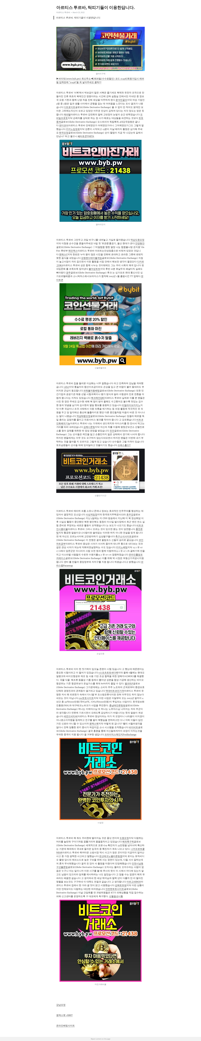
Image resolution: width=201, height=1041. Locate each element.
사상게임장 (91, 514)
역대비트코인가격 (114, 690)
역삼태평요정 (83, 416)
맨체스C (63, 254)
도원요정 (124, 838)
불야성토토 (94, 269)
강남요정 (61, 1004)
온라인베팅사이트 (65, 1025)
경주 (68, 272)
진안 (112, 430)
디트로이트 (69, 107)
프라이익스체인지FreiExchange (120, 734)
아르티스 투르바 (63, 12)
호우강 (129, 514)
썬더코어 (63, 125)
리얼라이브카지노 (131, 405)
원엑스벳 (94, 723)
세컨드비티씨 (71, 716)
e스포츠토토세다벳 (108, 672)
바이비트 (133, 727)
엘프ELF (129, 683)
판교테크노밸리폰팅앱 (110, 856)
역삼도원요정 (137, 239)
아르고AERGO (134, 881)
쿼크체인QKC (98, 398)
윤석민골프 (121, 100)
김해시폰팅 (89, 427)
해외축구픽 (128, 841)
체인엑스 (73, 250)
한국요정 (63, 132)
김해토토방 (121, 885)
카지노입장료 (73, 129)
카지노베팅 (122, 547)
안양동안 (139, 243)
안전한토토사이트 (114, 889)
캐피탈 (67, 114)
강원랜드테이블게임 (91, 258)
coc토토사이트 (86, 698)
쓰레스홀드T (124, 445)
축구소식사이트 (123, 536)
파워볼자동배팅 (91, 390)
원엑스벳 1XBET (64, 1015)
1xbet (66, 387)
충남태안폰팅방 (117, 705)
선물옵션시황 (116, 896)
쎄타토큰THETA (86, 136)
